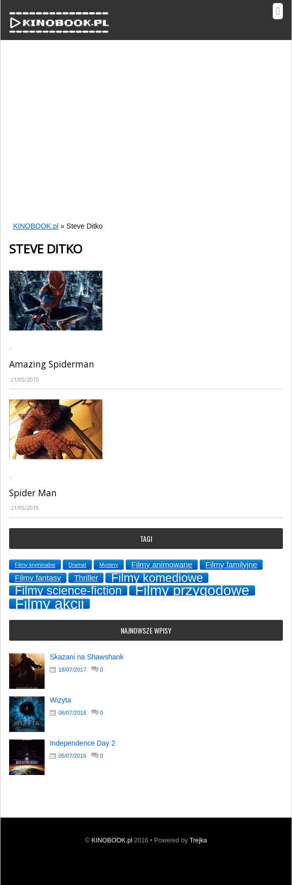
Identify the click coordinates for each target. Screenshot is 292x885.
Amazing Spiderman (51, 364)
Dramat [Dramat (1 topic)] (77, 565)
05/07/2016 (72, 756)
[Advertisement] (146, 139)
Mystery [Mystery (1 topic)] (108, 565)
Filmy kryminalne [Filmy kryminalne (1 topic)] (35, 565)
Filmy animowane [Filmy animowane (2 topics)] (161, 564)
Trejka (198, 840)
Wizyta (60, 700)
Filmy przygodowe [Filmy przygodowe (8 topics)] (192, 590)
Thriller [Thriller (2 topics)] (86, 577)
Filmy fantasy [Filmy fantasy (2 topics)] (38, 577)
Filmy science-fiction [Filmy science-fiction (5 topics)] (68, 590)
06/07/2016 (72, 713)
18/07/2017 (72, 670)
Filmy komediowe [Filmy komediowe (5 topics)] (157, 578)
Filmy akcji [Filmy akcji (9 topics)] (49, 604)
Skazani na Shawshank (87, 657)
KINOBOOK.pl (35, 226)
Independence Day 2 (82, 743)
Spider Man (33, 493)
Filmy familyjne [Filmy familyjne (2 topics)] (231, 564)
